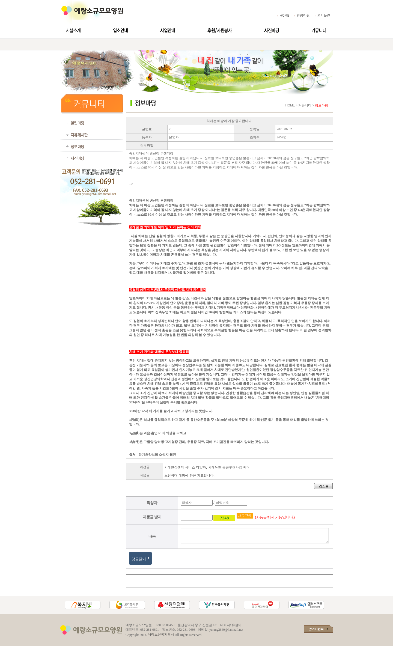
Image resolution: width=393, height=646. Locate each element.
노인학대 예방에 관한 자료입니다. (189, 475)
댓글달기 (140, 558)
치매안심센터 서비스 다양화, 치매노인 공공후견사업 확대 (207, 467)
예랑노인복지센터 (161, 634)
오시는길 (323, 15)
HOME (284, 15)
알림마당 (303, 15)
